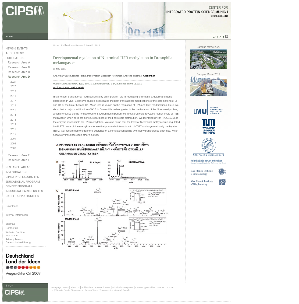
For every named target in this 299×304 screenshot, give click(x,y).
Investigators (16, 172)
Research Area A (19, 62)
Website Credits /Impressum (15, 234)
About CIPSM (15, 53)
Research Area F (19, 160)
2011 (13, 129)
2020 (13, 86)
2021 (13, 81)
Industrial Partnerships (24, 191)
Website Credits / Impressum (69, 290)
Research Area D (19, 76)
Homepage (56, 287)
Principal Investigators (122, 287)
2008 (13, 143)
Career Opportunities (22, 196)
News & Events (17, 48)
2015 (13, 110)
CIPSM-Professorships (22, 176)
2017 (13, 100)
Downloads (12, 206)
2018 (13, 96)
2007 (13, 148)
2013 (13, 119)
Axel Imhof (149, 75)
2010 (13, 134)
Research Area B (19, 67)
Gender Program (19, 186)
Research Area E (19, 155)
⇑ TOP (9, 285)
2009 (13, 138)
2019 (13, 91)
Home (56, 45)
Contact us (12, 228)
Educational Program (23, 181)
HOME (9, 36)
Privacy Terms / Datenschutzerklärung (18, 241)
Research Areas (18, 167)
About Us (75, 287)
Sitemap (10, 223)
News (66, 287)
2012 (13, 124)
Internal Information (17, 214)
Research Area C (19, 72)
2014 (13, 114)
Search (126, 290)
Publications (15, 58)
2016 (13, 105)
